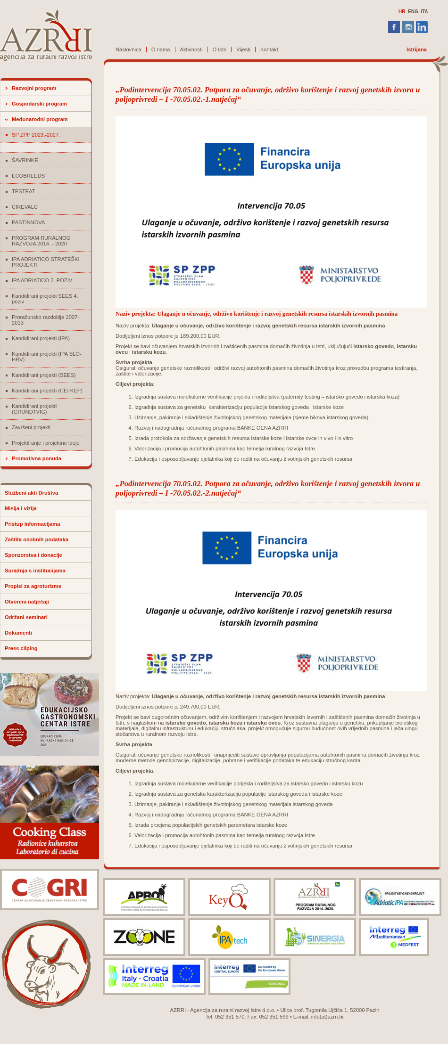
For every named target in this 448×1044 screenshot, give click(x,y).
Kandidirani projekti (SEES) (44, 375)
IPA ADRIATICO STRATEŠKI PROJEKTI (46, 262)
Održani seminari (26, 617)
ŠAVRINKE (25, 160)
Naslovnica (128, 49)
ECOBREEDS (28, 176)
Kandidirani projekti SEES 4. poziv (45, 298)
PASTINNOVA (28, 222)
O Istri (219, 49)
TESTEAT (23, 191)
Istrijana (417, 49)
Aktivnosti (191, 49)
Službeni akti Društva (31, 493)
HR (401, 11)
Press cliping (21, 648)
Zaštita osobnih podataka (36, 539)
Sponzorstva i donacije (33, 555)
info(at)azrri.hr (327, 1017)
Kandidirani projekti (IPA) (41, 338)
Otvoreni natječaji (27, 601)
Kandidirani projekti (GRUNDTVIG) (34, 409)
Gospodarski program (39, 103)
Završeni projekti (31, 427)
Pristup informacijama (32, 524)
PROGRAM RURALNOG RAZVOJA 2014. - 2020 (41, 240)
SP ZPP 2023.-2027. (36, 135)
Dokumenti (18, 633)
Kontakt (269, 49)
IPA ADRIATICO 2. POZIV (42, 280)
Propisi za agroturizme (33, 586)
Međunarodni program (40, 119)
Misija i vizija (21, 508)
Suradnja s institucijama (35, 570)
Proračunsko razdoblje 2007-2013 (45, 320)
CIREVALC (25, 207)
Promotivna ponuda (36, 458)
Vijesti (243, 49)
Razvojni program (34, 88)
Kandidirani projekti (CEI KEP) (47, 390)
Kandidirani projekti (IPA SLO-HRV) (47, 356)
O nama (160, 49)
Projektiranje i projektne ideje (46, 443)
